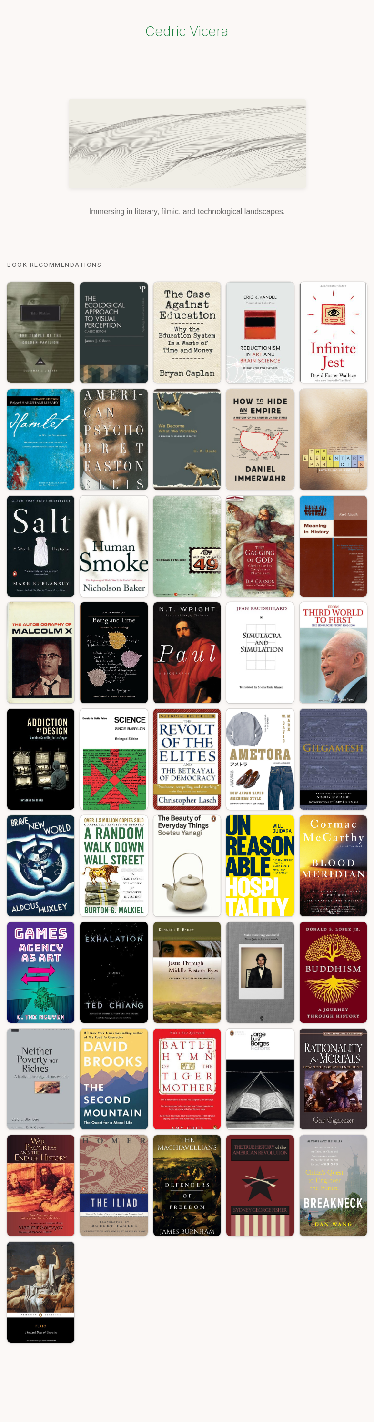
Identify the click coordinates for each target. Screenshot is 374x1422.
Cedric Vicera (187, 31)
